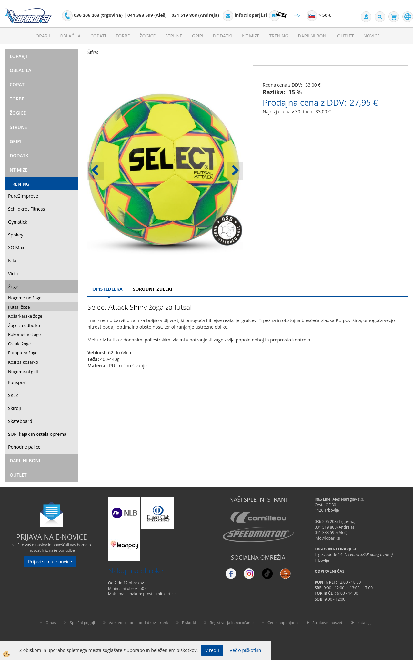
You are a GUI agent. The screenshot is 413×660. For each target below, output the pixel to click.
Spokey (15, 235)
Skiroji (14, 408)
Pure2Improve (23, 196)
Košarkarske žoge (25, 316)
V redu (212, 650)
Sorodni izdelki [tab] (152, 289)
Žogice (148, 36)
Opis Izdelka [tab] (107, 289)
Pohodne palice (24, 447)
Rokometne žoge (24, 334)
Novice (372, 36)
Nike (12, 260)
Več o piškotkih (245, 650)
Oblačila (70, 36)
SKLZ (13, 395)
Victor (14, 273)
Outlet (345, 36)
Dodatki (222, 36)
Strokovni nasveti (327, 622)
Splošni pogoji (82, 622)
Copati (98, 36)
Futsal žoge (19, 307)
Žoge (13, 286)
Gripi (197, 36)
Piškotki (189, 622)
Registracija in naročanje (232, 622)
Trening (278, 36)
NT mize (250, 36)
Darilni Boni (312, 36)
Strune (173, 36)
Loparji (41, 36)
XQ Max (16, 248)
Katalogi (364, 622)
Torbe (123, 36)
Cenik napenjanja (282, 622)
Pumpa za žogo (23, 353)
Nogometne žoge (24, 297)
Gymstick (17, 222)
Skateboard (20, 421)
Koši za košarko (23, 362)
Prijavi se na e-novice (50, 562)
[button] (235, 171)
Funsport (17, 382)
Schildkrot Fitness (26, 209)
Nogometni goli (23, 371)
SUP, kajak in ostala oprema (37, 434)
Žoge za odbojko (24, 325)
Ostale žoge (19, 344)
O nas (50, 622)
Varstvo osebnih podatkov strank (138, 622)
